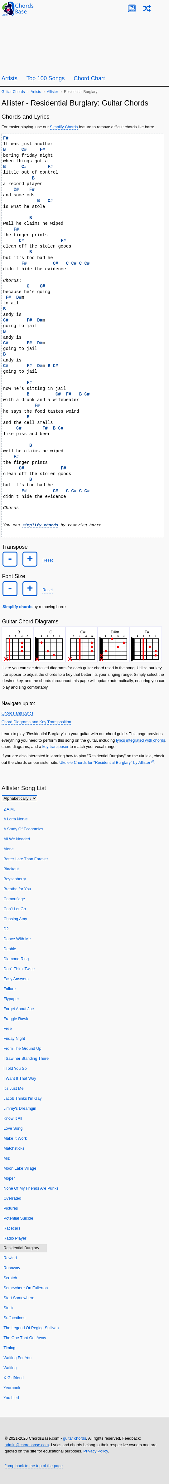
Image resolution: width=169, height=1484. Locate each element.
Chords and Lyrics (18, 712)
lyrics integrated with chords (140, 740)
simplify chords (40, 525)
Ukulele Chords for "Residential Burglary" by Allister (104, 762)
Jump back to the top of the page (34, 1465)
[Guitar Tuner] (132, 8)
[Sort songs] (19, 798)
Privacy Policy (95, 1451)
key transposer (55, 746)
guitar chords (74, 1438)
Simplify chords (17, 606)
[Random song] (147, 8)
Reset (47, 560)
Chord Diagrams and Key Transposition (36, 721)
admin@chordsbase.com (27, 1444)
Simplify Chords (64, 127)
